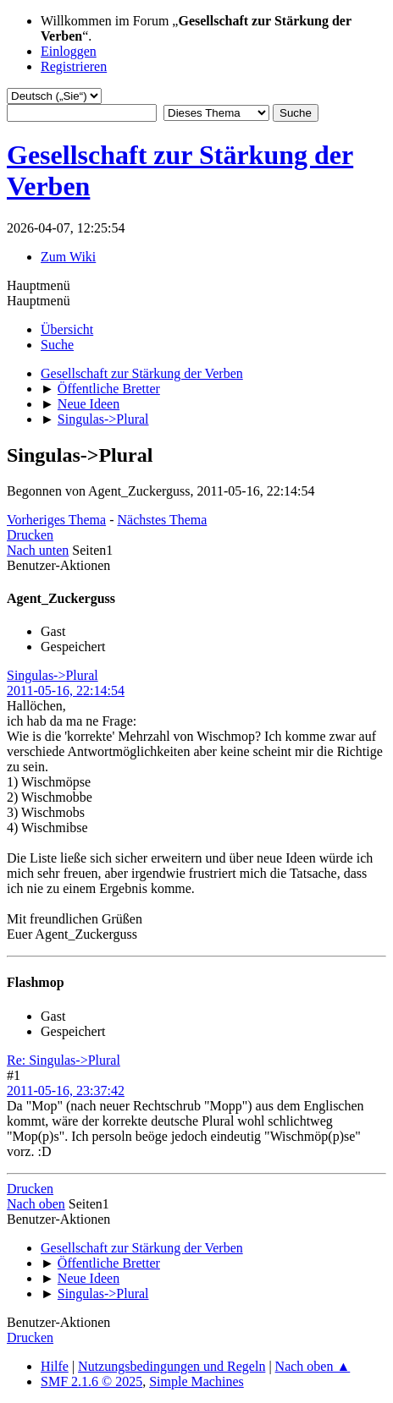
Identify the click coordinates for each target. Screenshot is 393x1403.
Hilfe (55, 1366)
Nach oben (36, 1204)
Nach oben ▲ (313, 1366)
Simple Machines (196, 1381)
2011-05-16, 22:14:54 (66, 690)
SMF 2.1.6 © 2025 (91, 1381)
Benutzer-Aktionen (58, 565)
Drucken (30, 535)
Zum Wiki (68, 256)
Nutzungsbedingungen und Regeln (171, 1366)
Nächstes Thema (162, 519)
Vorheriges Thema (56, 519)
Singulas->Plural (52, 675)
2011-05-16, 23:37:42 (66, 1090)
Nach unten (38, 550)
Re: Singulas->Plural (63, 1060)
